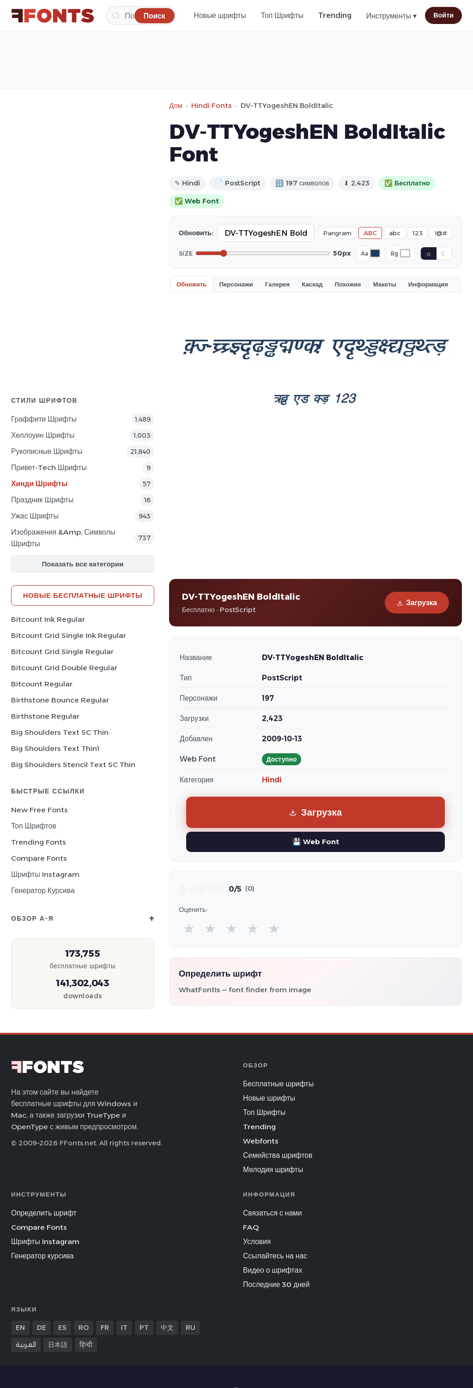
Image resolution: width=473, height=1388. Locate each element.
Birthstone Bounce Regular (60, 700)
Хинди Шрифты (39, 483)
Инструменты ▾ (391, 16)
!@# (441, 233)
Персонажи (236, 284)
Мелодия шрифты (273, 1169)
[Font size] (262, 253)
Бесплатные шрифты (278, 1083)
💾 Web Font (315, 841)
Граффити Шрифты (44, 419)
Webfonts (261, 1141)
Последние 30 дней (276, 1284)
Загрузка (417, 602)
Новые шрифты (220, 15)
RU (190, 1327)
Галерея (277, 284)
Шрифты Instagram (45, 874)
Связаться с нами (272, 1213)
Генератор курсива (43, 890)
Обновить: (196, 233)
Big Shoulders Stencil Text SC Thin (73, 764)
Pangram (337, 233)
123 (417, 233)
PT (144, 1327)
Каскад (312, 284)
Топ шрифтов (33, 826)
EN (20, 1327)
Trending (335, 15)
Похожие (348, 284)
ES (62, 1327)
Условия (257, 1241)
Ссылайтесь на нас (275, 1255)
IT (124, 1327)
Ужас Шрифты (35, 516)
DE (41, 1327)
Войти (443, 15)
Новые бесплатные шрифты (82, 595)
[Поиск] (154, 15)
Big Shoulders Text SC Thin (60, 732)
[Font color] (375, 253)
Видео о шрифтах (272, 1270)
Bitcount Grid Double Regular (64, 667)
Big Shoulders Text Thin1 (55, 748)
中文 (167, 1327)
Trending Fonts (38, 842)
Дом (175, 105)
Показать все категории (83, 564)
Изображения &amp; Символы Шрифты (63, 538)
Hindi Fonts (211, 105)
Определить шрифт (44, 1213)
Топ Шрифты (282, 15)
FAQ (251, 1227)
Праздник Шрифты (42, 499)
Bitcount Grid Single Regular (62, 651)
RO (84, 1327)
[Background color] (405, 253)
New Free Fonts (39, 809)
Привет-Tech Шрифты (49, 467)
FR (105, 1327)
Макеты (384, 284)
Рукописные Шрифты (46, 451)
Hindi (272, 779)
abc (394, 233)
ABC (370, 233)
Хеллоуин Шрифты (42, 435)
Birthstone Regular (45, 716)
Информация (428, 284)
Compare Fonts (39, 858)
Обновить (191, 284)
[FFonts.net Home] (52, 15)
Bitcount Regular (42, 683)
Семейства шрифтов (277, 1155)
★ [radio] (189, 928)
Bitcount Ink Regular (48, 619)
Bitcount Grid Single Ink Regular (68, 635)
